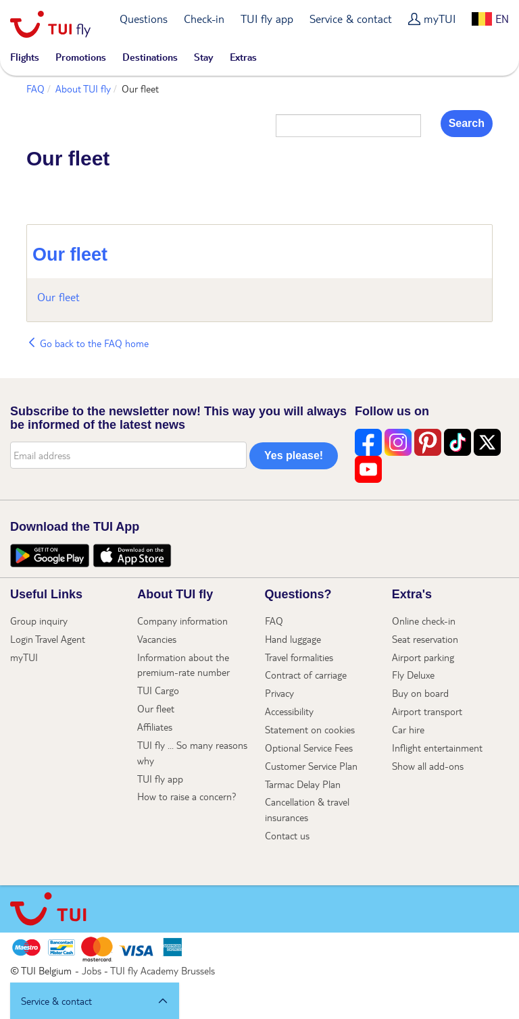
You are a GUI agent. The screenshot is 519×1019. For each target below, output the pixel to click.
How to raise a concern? (187, 796)
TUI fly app (267, 18)
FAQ (35, 88)
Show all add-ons (428, 766)
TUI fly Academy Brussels (162, 970)
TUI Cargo (158, 690)
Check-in (204, 18)
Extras (243, 57)
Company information (182, 621)
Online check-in (423, 621)
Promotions (80, 57)
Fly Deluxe (413, 675)
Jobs (91, 970)
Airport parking (423, 657)
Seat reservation (425, 639)
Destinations (150, 57)
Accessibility (289, 711)
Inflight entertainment (437, 747)
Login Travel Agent (47, 639)
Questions (144, 18)
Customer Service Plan (311, 766)
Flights (24, 57)
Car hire (408, 729)
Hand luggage (293, 639)
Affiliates (154, 727)
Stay (204, 57)
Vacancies (156, 639)
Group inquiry (39, 621)
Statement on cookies (310, 729)
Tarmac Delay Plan (303, 784)
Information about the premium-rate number (183, 665)
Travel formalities (299, 657)
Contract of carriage (306, 675)
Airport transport (427, 711)
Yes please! (293, 455)
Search (467, 123)
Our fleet (69, 254)
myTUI (439, 18)
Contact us (287, 835)
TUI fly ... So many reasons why (192, 752)
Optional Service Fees (309, 747)
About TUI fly (83, 88)
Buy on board (420, 693)
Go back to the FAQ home (87, 343)
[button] (94, 1001)
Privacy (279, 693)
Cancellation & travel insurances (307, 809)
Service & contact (351, 18)
